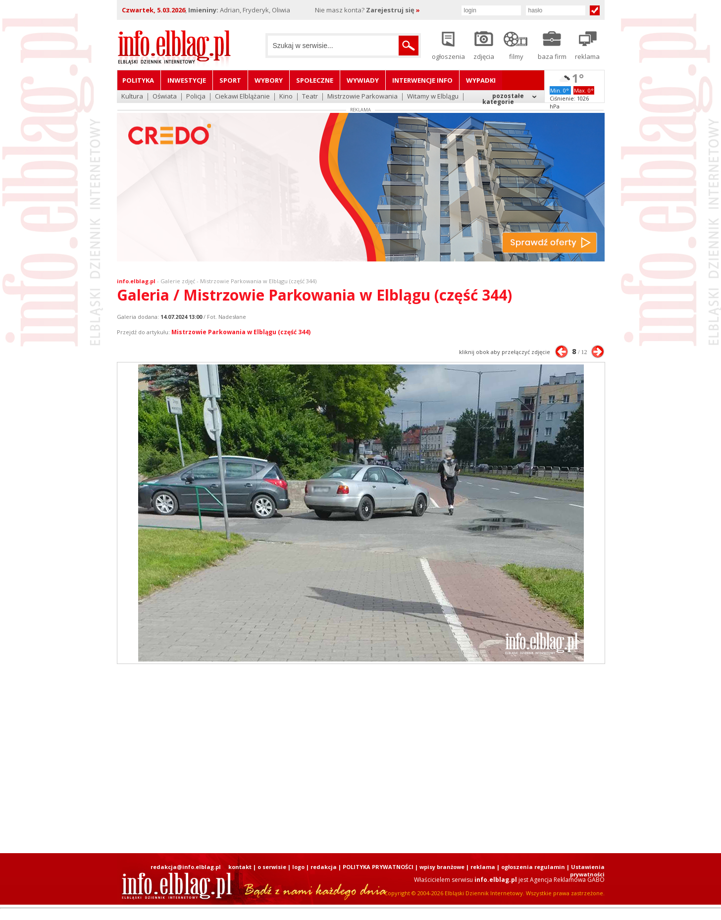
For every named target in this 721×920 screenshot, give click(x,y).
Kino (286, 97)
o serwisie (272, 866)
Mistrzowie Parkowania (362, 97)
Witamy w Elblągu (433, 97)
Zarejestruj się (393, 9)
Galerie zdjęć (177, 281)
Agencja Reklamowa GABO (567, 879)
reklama (482, 866)
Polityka (138, 80)
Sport (230, 80)
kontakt (240, 866)
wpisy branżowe (441, 866)
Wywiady (363, 80)
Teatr (310, 97)
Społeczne (314, 80)
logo (298, 866)
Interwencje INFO (422, 80)
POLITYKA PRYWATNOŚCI (378, 866)
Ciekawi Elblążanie (242, 97)
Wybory (269, 80)
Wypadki (481, 80)
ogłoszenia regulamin (533, 866)
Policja (196, 97)
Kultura (132, 97)
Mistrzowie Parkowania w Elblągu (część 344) (240, 332)
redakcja (323, 866)
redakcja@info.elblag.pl (186, 866)
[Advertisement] (360, 758)
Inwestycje (186, 80)
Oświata (165, 97)
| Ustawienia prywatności (585, 870)
